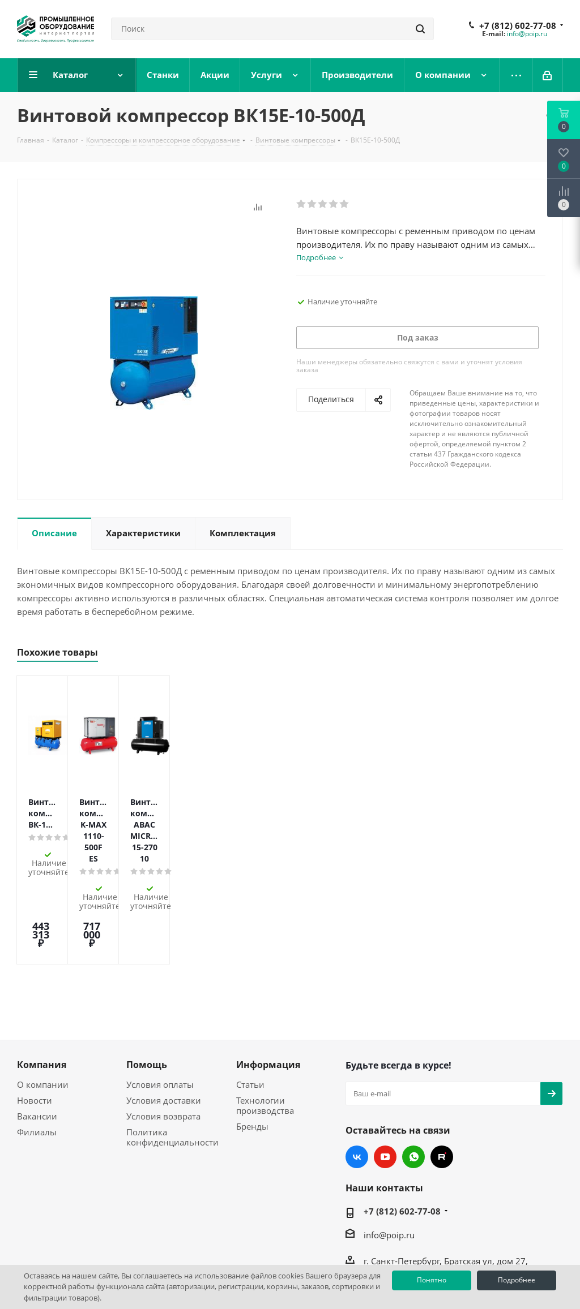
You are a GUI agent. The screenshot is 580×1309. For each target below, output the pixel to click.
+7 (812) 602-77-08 (517, 25)
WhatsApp (413, 1077)
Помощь (146, 985)
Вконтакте (357, 1077)
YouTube (385, 1077)
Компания (41, 985)
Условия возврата (163, 1036)
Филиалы (37, 1052)
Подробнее (516, 1280)
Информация (268, 985)
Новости (34, 1020)
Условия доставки (163, 1020)
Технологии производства (265, 1025)
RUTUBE (441, 1077)
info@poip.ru (527, 33)
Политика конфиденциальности (172, 1057)
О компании (43, 1004)
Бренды (252, 1046)
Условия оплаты (160, 1004)
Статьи (250, 1004)
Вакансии (37, 1036)
